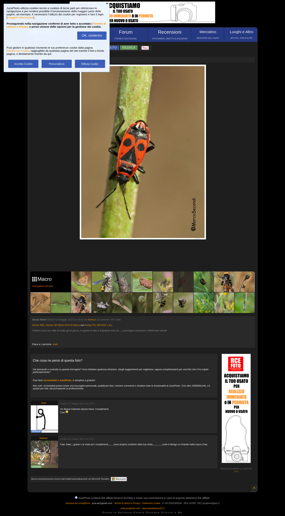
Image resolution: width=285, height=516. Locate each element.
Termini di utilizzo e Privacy (127, 503)
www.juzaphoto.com (130, 508)
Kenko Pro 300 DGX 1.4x (98, 325)
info (236, 471)
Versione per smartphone (78, 503)
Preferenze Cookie (18, 50)
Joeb (55, 344)
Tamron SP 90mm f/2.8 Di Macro (63, 325)
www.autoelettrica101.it (153, 508)
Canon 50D (38, 325)
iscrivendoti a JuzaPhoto (57, 380)
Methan (92, 319)
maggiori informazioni (20, 17)
